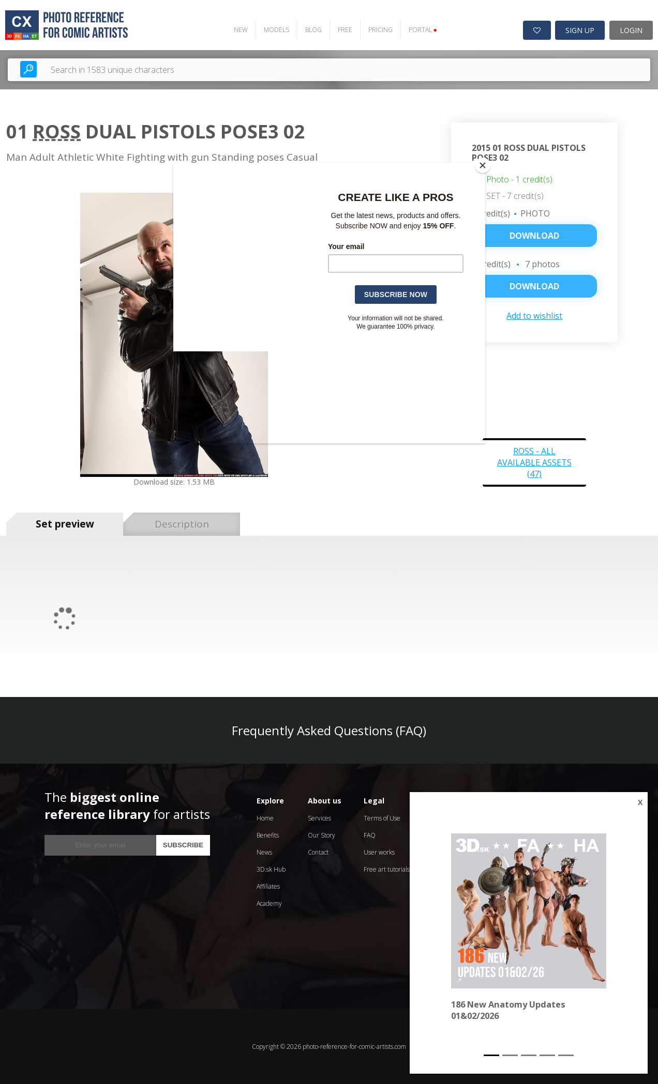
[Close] (482, 165)
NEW (241, 29)
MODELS (276, 29)
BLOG (313, 29)
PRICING (380, 29)
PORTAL (423, 29)
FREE (345, 29)
